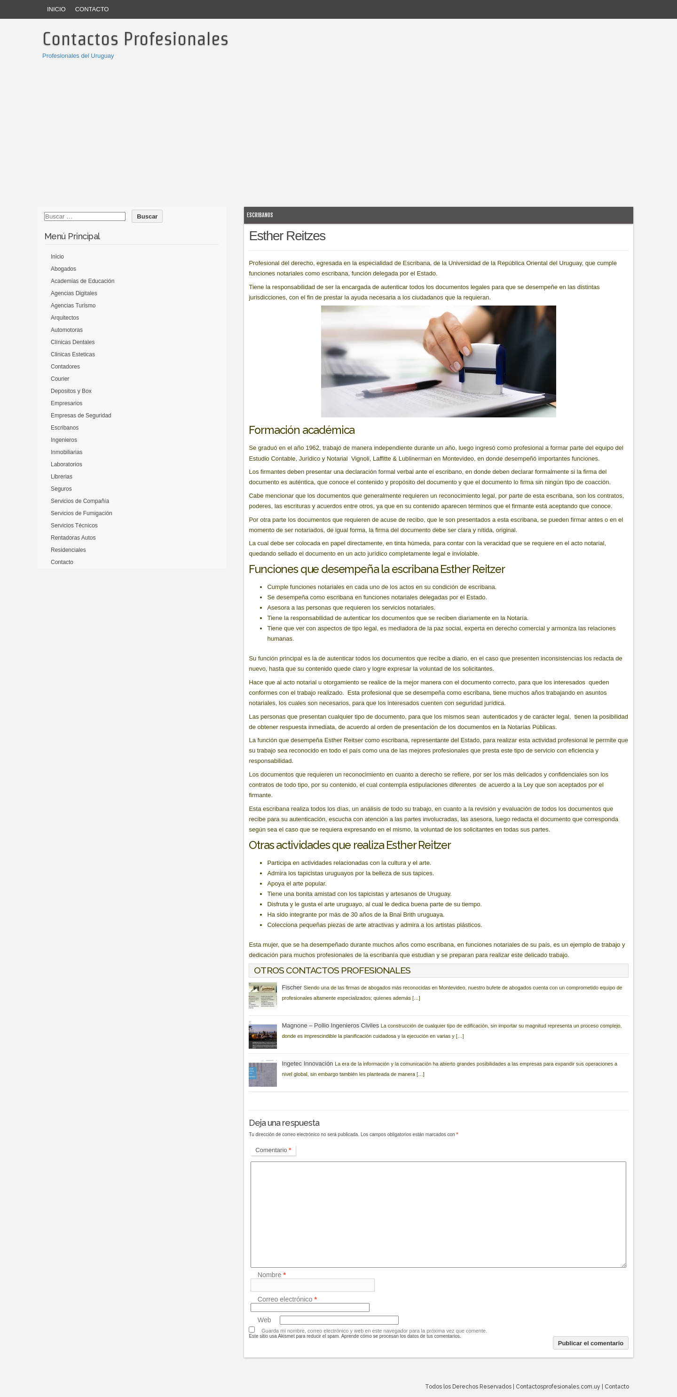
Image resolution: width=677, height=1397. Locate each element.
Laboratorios (66, 464)
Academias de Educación (82, 281)
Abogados (63, 269)
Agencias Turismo (73, 305)
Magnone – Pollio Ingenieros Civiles (330, 1025)
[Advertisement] (338, 131)
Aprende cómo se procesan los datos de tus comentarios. (401, 1336)
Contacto (92, 9)
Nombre (272, 1275)
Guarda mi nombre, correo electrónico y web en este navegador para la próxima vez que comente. (374, 1331)
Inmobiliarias (66, 452)
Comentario (273, 1150)
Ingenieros (64, 440)
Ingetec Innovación (307, 1063)
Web (264, 1320)
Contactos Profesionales (135, 38)
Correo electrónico (287, 1299)
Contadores (65, 366)
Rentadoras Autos (73, 537)
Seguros (61, 489)
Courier (60, 379)
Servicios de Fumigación (81, 513)
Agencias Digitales (74, 293)
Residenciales (68, 550)
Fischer (292, 987)
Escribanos (260, 215)
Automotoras (67, 330)
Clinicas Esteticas (73, 354)
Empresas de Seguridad (81, 415)
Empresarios (66, 403)
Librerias (61, 476)
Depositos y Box (71, 391)
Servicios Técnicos (74, 525)
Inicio (56, 9)
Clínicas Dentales (72, 342)
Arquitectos (65, 317)
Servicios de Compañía (80, 501)
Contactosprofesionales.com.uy (558, 1386)
